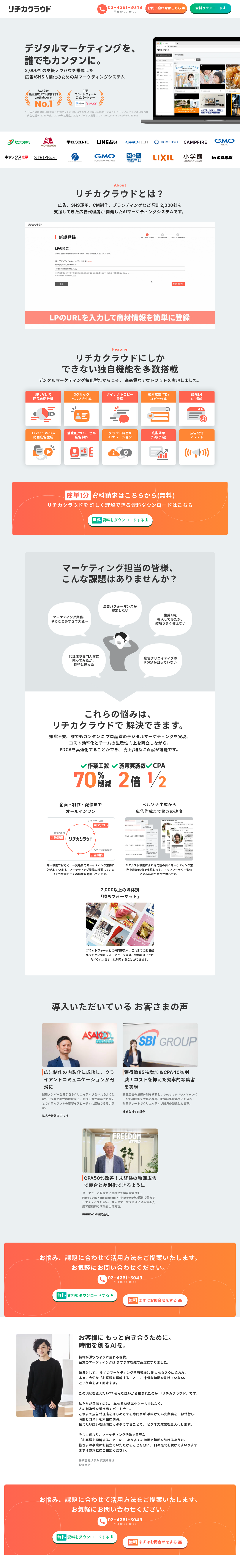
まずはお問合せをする (155, 1293)
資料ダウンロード (211, 8)
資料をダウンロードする (120, 518)
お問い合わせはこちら (166, 8)
